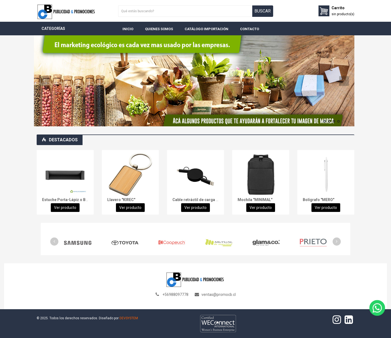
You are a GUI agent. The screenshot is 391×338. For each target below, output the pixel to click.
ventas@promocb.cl (218, 294)
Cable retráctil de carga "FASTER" (202, 200)
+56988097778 (175, 294)
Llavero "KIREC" (121, 200)
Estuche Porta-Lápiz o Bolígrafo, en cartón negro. (87, 200)
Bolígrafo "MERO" (318, 200)
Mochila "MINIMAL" (255, 200)
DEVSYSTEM (128, 318)
